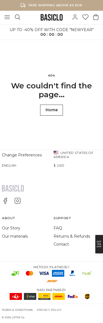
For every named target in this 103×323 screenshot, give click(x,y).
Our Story (11, 228)
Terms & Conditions (17, 309)
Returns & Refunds (72, 236)
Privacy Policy (49, 309)
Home (52, 109)
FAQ (58, 228)
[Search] (17, 17)
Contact (61, 244)
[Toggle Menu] (7, 17)
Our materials (15, 236)
